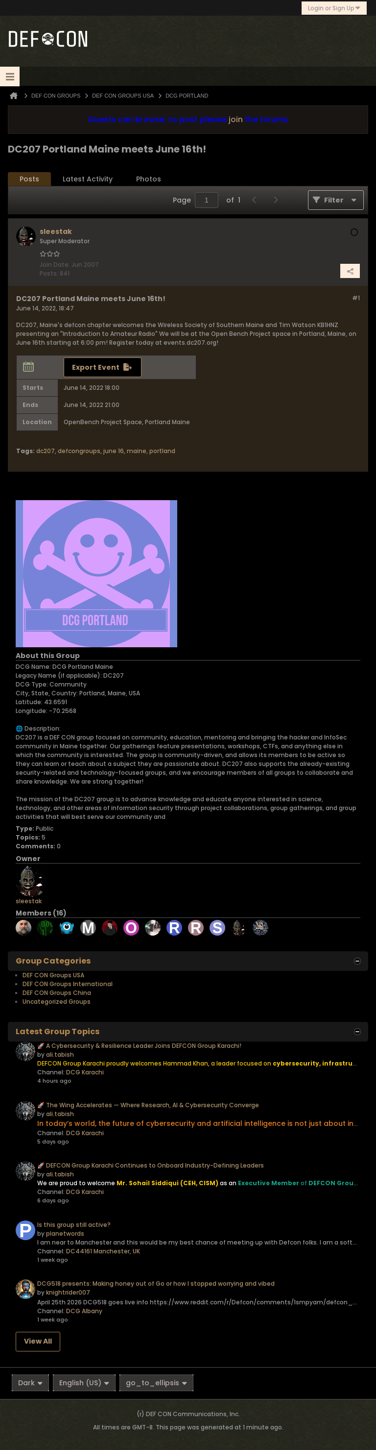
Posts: (49, 273)
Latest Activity (88, 179)
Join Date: (55, 264)
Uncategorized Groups (57, 1001)
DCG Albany (84, 1311)
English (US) (84, 1383)
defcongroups (79, 451)
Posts (29, 179)
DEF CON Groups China (57, 993)
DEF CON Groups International (68, 984)
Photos (148, 179)
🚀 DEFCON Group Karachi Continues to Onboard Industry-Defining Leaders (150, 1165)
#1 (356, 298)
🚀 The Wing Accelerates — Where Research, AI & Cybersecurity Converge (148, 1105)
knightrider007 (68, 1292)
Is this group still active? (74, 1225)
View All (38, 1341)
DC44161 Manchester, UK (103, 1251)
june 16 (113, 451)
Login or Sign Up (334, 8)
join (236, 119)
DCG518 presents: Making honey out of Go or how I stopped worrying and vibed (156, 1283)
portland (162, 451)
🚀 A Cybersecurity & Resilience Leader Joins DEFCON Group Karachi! (139, 1046)
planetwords (65, 1233)
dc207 (45, 451)
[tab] (29, 179)
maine (136, 451)
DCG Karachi (85, 1072)
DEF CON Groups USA (53, 975)
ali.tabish (60, 1054)
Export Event (95, 367)
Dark (30, 1383)
